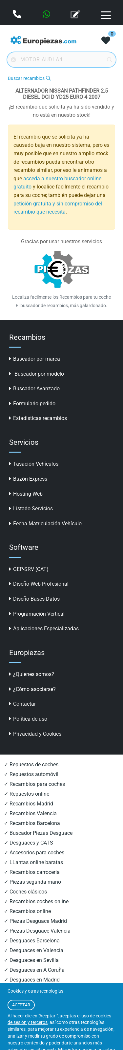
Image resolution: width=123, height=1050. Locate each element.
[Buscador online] (61, 60)
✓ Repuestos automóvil (31, 774)
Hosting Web (26, 494)
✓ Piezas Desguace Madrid (35, 921)
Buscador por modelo (36, 374)
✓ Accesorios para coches (34, 852)
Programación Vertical (37, 614)
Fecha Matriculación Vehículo (45, 523)
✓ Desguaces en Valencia (33, 950)
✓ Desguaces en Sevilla (31, 960)
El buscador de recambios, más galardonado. (61, 305)
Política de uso (28, 719)
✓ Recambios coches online (36, 901)
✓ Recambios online (27, 911)
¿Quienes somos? (31, 674)
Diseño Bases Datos (34, 599)
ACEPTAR (21, 1004)
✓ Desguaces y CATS (28, 843)
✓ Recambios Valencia (30, 813)
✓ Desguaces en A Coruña (34, 970)
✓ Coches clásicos (25, 892)
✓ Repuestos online (26, 794)
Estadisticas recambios (38, 418)
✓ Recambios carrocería (32, 872)
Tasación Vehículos (33, 464)
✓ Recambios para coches (34, 784)
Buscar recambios (29, 78)
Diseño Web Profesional (39, 584)
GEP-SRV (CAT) (29, 569)
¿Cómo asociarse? (32, 689)
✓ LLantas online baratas (33, 862)
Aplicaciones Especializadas (44, 628)
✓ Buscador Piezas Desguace (38, 833)
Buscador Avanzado (34, 388)
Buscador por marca (34, 359)
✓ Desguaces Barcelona (32, 941)
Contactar (22, 704)
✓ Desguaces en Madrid (32, 980)
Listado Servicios (31, 508)
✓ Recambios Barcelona (32, 823)
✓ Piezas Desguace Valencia (37, 931)
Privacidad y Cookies (35, 734)
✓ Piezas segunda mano (32, 882)
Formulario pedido (32, 403)
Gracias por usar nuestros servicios (61, 241)
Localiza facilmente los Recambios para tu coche (61, 297)
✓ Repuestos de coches (31, 764)
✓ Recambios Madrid (28, 804)
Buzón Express (28, 479)
